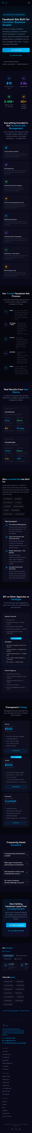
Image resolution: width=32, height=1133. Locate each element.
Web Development (7, 1063)
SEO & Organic (8, 955)
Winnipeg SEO (8, 989)
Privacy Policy (6, 1113)
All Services (6, 951)
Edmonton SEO (8, 981)
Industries (18, 959)
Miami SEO (20, 996)
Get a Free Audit (16, 50)
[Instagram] (16, 1129)
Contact (4, 1104)
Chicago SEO (8, 1000)
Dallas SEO (18, 993)
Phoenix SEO (19, 1000)
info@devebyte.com (9, 1040)
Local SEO (5, 1051)
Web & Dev (7, 959)
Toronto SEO (20, 985)
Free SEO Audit (6, 1054)
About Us (4, 1101)
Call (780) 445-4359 (16, 931)
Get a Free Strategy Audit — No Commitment (16, 1010)
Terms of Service (7, 1116)
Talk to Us (16, 823)
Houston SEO (8, 993)
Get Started (16, 750)
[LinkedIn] (19, 1129)
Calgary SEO (19, 981)
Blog (3, 1107)
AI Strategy (5, 1066)
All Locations (5, 1094)
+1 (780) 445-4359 (8, 1038)
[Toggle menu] (29, 2)
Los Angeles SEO (9, 996)
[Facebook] (12, 1129)
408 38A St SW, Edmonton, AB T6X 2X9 (14, 1043)
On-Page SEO (6, 1057)
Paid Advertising (21, 955)
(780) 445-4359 (16, 55)
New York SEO (8, 1004)
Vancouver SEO (8, 985)
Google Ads (5, 1060)
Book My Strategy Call (16, 925)
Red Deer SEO (19, 989)
